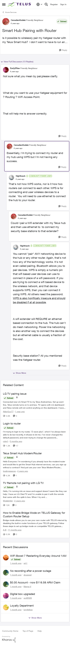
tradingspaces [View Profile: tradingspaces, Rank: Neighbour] (9, 471)
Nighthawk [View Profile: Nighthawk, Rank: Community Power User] (20, 176)
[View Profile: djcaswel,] (6, 572)
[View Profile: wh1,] (6, 557)
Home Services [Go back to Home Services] (9, 12)
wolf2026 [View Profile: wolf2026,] (28, 598)
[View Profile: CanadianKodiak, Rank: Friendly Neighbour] (5, 21)
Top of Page (28, 631)
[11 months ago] (14, 529)
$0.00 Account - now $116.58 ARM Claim (35, 582)
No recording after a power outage (30, 570)
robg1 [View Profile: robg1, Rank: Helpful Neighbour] (5, 441)
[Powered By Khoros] (35, 639)
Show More (19, 373)
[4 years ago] (22, 470)
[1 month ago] (15, 563)
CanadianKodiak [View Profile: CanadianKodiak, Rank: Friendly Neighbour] (18, 20)
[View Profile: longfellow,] (6, 607)
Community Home (10, 631)
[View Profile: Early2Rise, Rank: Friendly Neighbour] (6, 70)
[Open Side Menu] (4, 4)
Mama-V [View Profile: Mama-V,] (27, 586)
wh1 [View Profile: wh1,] (25, 563)
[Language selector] (39, 4)
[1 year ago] (19, 411)
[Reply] (63, 50)
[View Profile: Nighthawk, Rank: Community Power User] (11, 177)
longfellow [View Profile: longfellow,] (28, 609)
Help (39, 631)
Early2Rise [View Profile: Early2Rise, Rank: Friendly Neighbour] (15, 68)
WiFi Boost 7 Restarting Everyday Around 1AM (38, 555)
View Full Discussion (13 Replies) (17, 61)
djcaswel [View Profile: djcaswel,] (28, 575)
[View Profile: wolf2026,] (6, 596)
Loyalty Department (22, 605)
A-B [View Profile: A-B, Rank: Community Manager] (4, 530)
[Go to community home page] (20, 4)
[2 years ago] (19, 500)
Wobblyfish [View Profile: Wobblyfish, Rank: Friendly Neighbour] (8, 501)
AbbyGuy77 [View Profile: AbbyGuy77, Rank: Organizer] (8, 411)
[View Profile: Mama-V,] (6, 584)
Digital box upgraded (22, 593)
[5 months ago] (15, 441)
